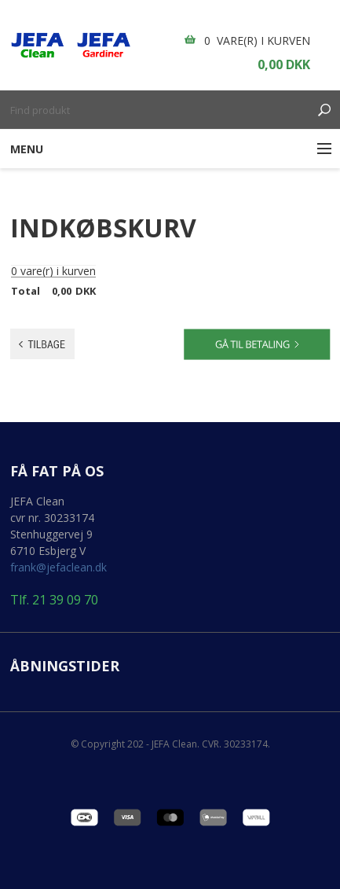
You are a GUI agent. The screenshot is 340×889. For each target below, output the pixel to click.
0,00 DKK (284, 64)
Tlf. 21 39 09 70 (54, 600)
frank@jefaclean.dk (58, 567)
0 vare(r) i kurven (257, 40)
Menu (26, 148)
